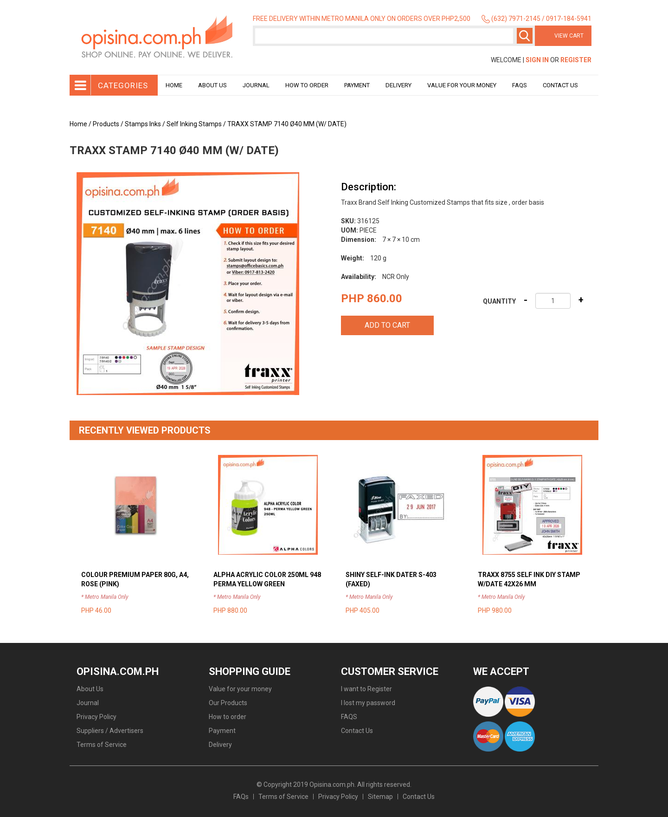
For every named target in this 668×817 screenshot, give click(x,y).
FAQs (241, 796)
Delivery (398, 85)
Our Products (228, 703)
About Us (212, 85)
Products (106, 124)
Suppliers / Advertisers (110, 730)
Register (575, 60)
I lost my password (368, 703)
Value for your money (461, 85)
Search (525, 36)
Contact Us (560, 85)
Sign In (537, 60)
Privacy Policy (96, 716)
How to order (306, 85)
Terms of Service (102, 744)
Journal (256, 85)
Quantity (499, 301)
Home (174, 85)
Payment (357, 85)
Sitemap (380, 796)
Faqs (519, 85)
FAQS (349, 716)
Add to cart (387, 325)
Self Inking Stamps (194, 124)
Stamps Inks (143, 124)
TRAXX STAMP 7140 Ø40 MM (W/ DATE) (287, 124)
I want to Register (366, 689)
